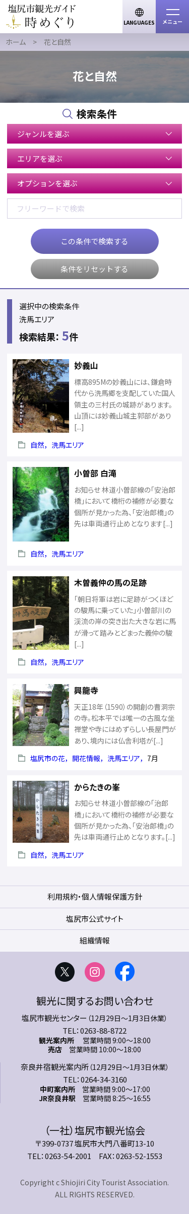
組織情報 (95, 940)
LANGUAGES (139, 22)
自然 (37, 445)
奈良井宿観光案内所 (55, 1066)
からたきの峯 (97, 787)
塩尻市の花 (47, 758)
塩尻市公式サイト (94, 918)
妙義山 (86, 365)
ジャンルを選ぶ (43, 133)
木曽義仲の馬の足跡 (110, 582)
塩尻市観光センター (54, 1018)
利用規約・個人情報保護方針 (94, 896)
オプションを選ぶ (47, 183)
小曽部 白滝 (95, 473)
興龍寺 (86, 690)
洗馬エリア (67, 445)
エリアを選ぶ (39, 158)
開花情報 (86, 758)
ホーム (16, 42)
